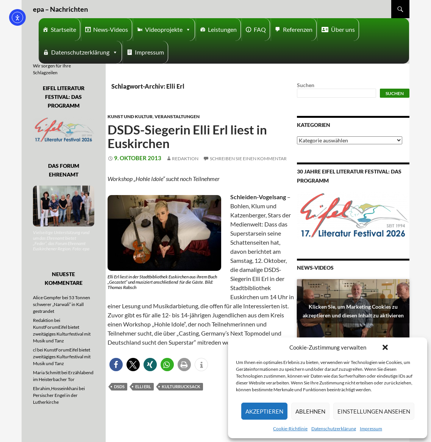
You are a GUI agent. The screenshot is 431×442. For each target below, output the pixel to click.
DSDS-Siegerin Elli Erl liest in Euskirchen (187, 136)
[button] (385, 347)
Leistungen (222, 29)
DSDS (119, 386)
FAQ (260, 29)
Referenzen (297, 29)
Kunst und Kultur (130, 116)
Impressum (371, 428)
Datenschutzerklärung (333, 428)
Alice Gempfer (47, 297)
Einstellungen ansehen (373, 411)
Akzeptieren (264, 411)
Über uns (343, 29)
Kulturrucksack (181, 386)
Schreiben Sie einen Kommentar (248, 158)
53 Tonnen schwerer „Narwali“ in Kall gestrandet (61, 304)
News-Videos (110, 29)
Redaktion (185, 158)
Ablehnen (310, 411)
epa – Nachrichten (60, 9)
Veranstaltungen (177, 116)
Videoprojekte (168, 29)
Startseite (63, 29)
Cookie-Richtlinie (290, 428)
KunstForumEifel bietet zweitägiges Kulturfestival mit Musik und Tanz (62, 334)
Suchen (305, 85)
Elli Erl (143, 386)
